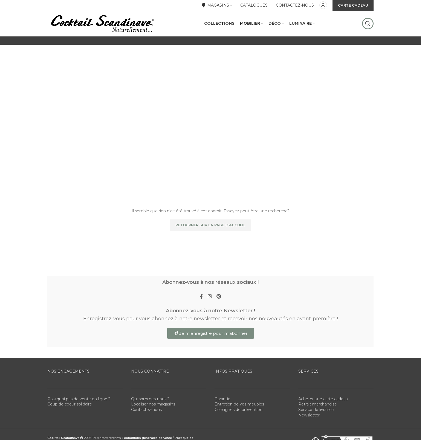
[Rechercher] (367, 30)
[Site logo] (102, 29)
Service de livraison (316, 423)
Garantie (222, 413)
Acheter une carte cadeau (323, 413)
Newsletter (309, 429)
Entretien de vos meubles (239, 418)
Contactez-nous (146, 423)
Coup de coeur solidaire (69, 418)
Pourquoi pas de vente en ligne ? (79, 413)
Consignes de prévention (238, 423)
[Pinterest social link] (220, 310)
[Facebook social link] (200, 310)
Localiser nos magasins (153, 418)
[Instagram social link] (210, 310)
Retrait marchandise (317, 418)
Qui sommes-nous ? (150, 413)
